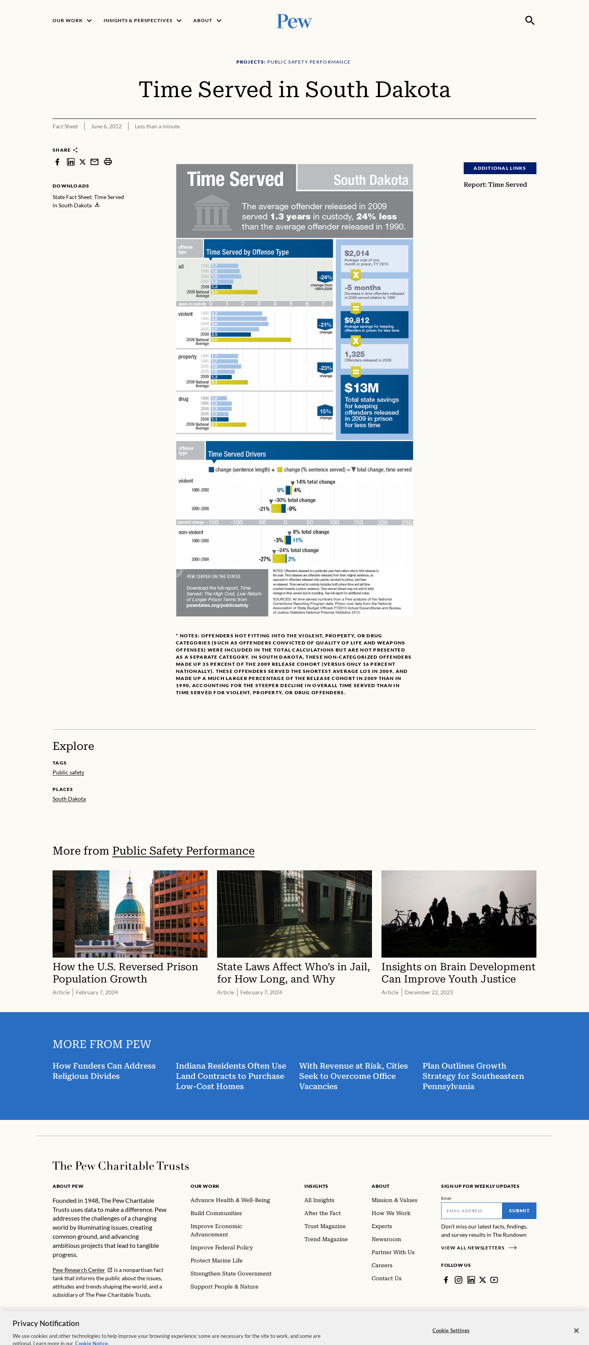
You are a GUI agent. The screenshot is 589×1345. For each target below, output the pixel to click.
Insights (316, 1186)
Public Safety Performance (183, 850)
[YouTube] (494, 1280)
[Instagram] (458, 1280)
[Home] (121, 1165)
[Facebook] (446, 1280)
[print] (108, 162)
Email (446, 1198)
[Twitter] (482, 1279)
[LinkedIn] (471, 1280)
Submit (519, 1211)
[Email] (471, 1210)
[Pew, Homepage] (294, 20)
